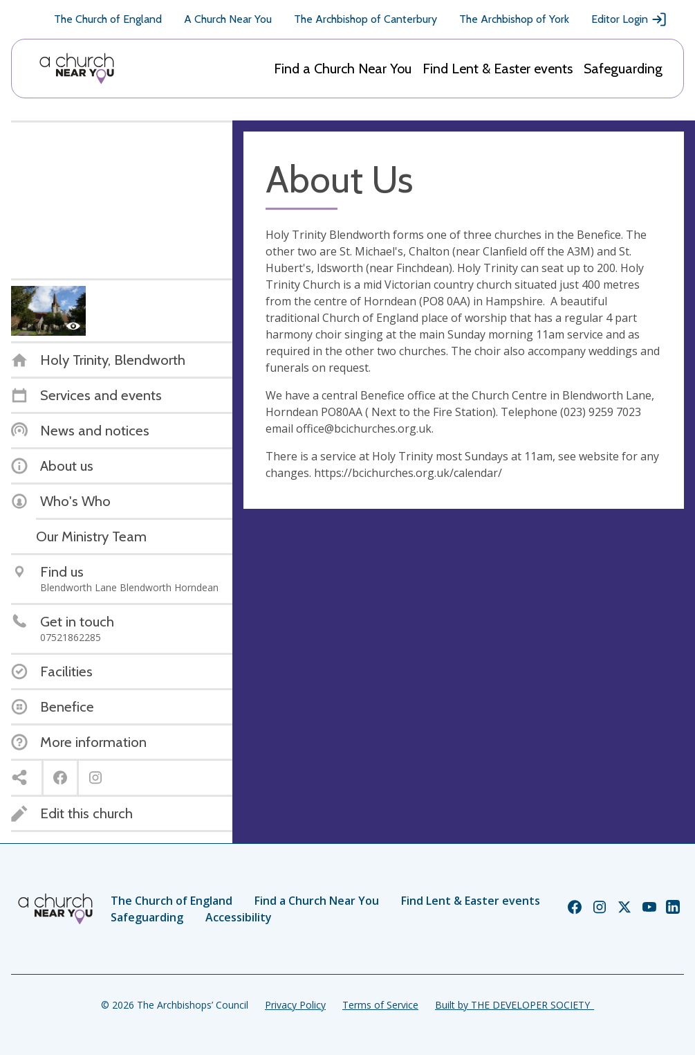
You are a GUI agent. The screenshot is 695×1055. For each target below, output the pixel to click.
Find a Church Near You (342, 68)
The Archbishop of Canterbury (365, 19)
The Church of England (108, 19)
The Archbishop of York (514, 19)
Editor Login (629, 19)
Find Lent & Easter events (498, 68)
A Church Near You (228, 19)
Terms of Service (380, 1004)
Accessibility (238, 917)
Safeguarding (623, 68)
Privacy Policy (295, 1004)
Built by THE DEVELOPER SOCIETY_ (514, 1004)
